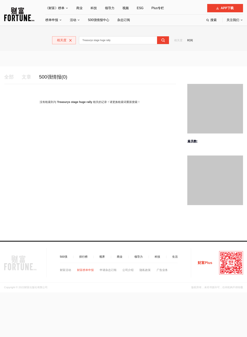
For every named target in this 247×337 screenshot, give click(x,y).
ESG (140, 8)
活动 (73, 20)
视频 (125, 8)
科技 (94, 8)
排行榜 (83, 256)
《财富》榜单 (54, 8)
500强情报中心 (98, 20)
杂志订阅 (123, 20)
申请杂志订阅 (108, 270)
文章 (26, 77)
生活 (175, 256)
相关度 (178, 40)
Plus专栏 (157, 8)
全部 (9, 77)
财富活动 (65, 270)
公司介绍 (128, 270)
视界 (102, 256)
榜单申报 (51, 20)
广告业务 (162, 270)
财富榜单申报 (85, 270)
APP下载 (225, 8)
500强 (63, 256)
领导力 (109, 8)
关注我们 (232, 20)
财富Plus (205, 263)
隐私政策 (145, 270)
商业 (79, 8)
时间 (190, 40)
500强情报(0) (53, 77)
